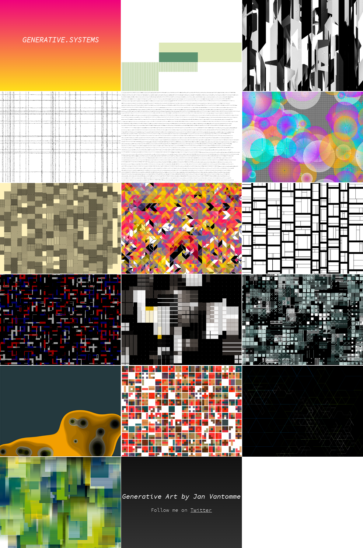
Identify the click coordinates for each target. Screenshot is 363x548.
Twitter (201, 510)
